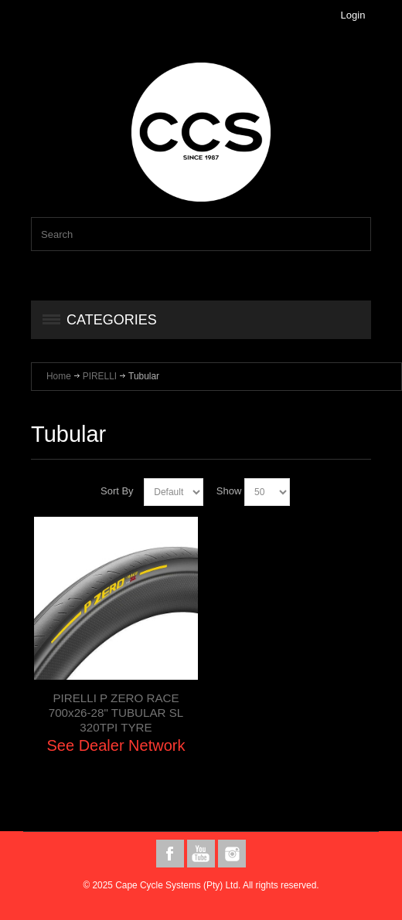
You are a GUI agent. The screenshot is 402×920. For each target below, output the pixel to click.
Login (353, 15)
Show (229, 491)
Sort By (117, 491)
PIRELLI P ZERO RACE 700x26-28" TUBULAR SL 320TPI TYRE (116, 712)
